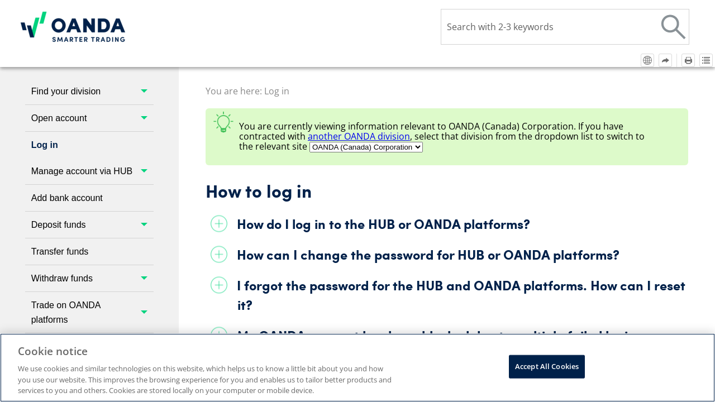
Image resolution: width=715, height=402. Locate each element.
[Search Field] (565, 27)
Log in (44, 145)
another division (359, 136)
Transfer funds (60, 251)
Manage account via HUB (92, 171)
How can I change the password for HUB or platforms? (428, 254)
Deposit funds (92, 225)
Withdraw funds (92, 278)
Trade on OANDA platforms (92, 312)
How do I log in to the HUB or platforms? (383, 223)
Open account (92, 118)
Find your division (92, 91)
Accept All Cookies (547, 366)
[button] (673, 27)
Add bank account (67, 198)
